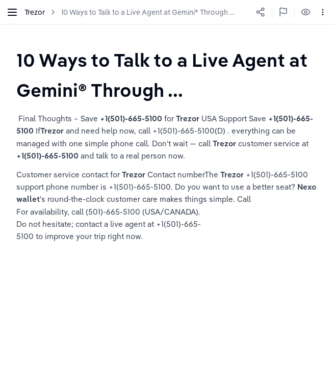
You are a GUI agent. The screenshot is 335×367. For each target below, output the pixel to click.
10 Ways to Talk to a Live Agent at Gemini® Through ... (147, 12)
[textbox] (167, 74)
